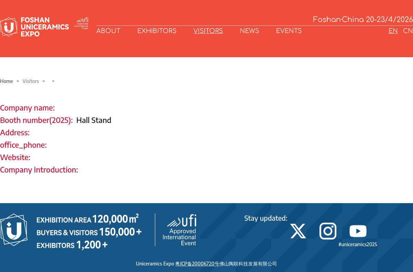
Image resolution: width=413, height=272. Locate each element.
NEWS (249, 31)
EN (393, 31)
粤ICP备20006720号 (197, 263)
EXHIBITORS (157, 31)
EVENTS (289, 31)
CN (408, 31)
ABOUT (108, 31)
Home (6, 81)
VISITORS (208, 31)
